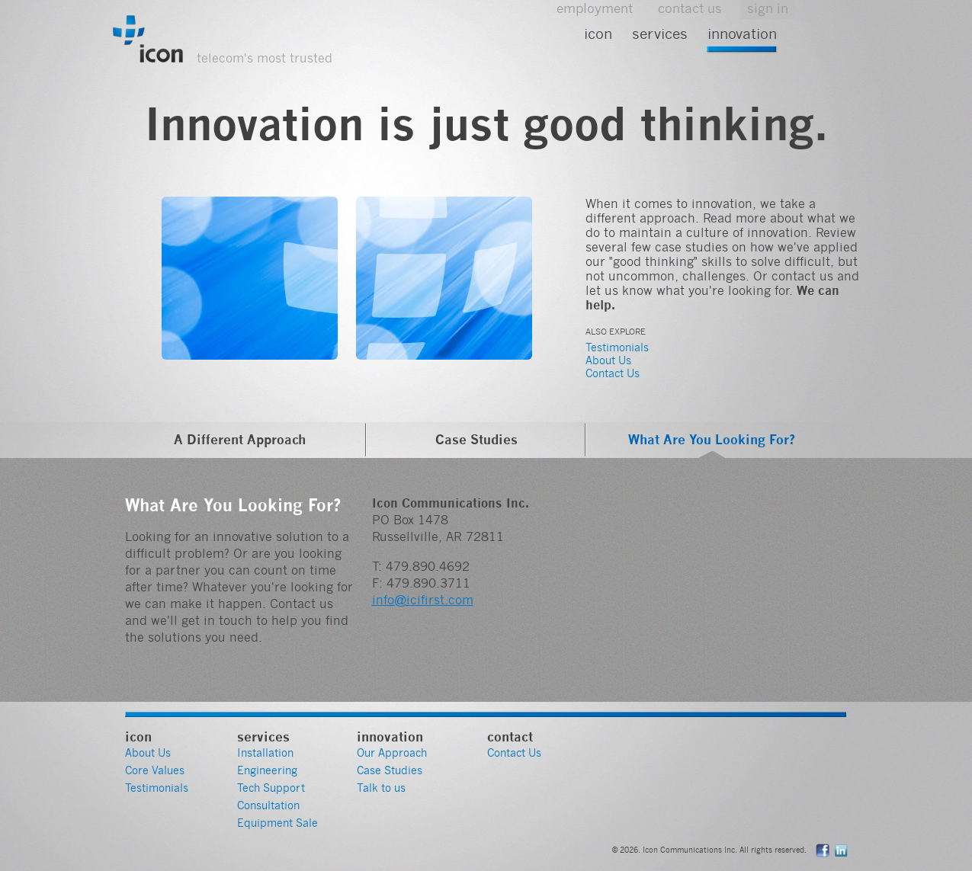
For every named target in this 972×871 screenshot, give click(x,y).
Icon (598, 34)
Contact (510, 737)
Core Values (154, 770)
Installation (265, 753)
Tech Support (271, 788)
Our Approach (392, 753)
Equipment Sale (277, 823)
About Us (608, 360)
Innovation (742, 34)
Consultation (268, 805)
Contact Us (612, 373)
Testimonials (617, 347)
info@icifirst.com (422, 600)
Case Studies (476, 439)
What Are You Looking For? (711, 439)
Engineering (267, 770)
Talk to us (381, 788)
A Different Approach (240, 439)
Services (660, 34)
